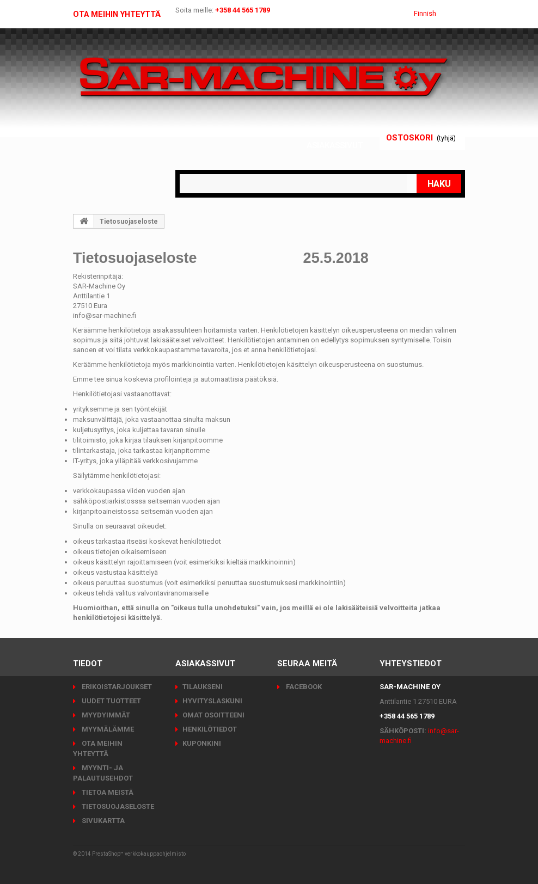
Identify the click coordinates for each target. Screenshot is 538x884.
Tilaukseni (202, 687)
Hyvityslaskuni (212, 701)
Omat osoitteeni (213, 715)
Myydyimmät (105, 715)
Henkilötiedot (209, 729)
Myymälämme (107, 729)
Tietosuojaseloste (117, 806)
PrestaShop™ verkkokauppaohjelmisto (139, 854)
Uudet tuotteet (110, 701)
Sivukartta (102, 821)
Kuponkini (201, 743)
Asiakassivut (335, 145)
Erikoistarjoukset (116, 687)
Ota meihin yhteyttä (121, 14)
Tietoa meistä (106, 792)
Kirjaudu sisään (328, 132)
